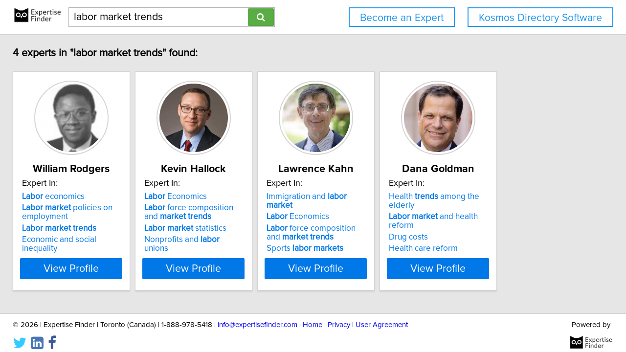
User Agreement (382, 316)
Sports (360, 239)
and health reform (527, 207)
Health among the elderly (528, 196)
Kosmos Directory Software (540, 18)
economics (60, 196)
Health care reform (503, 230)
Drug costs (488, 219)
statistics (217, 228)
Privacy (339, 316)
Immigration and (376, 196)
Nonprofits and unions (226, 239)
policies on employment (74, 212)
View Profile (90, 259)
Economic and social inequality (84, 239)
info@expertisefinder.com (257, 316)
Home (312, 316)
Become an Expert (402, 18)
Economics (207, 196)
